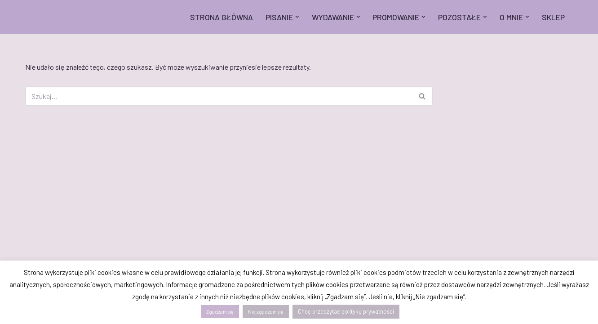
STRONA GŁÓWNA (221, 17)
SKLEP (553, 17)
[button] (297, 17)
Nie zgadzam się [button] (265, 312)
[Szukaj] (219, 96)
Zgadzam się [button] (220, 312)
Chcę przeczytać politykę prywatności (346, 311)
